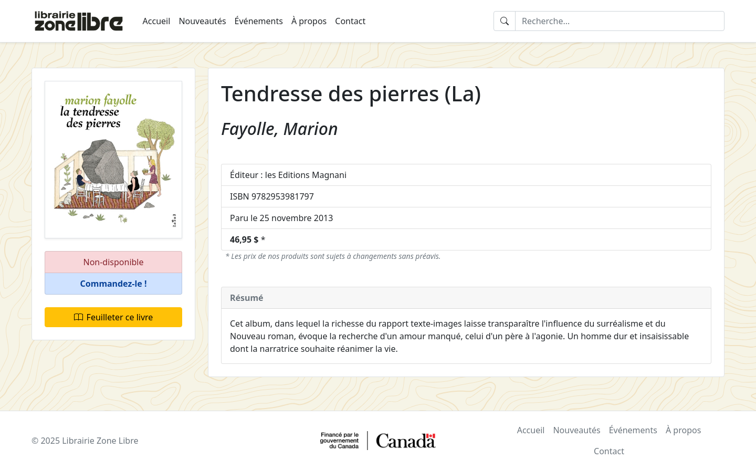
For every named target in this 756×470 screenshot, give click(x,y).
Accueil (157, 21)
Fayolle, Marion (279, 128)
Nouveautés (202, 21)
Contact (350, 21)
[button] (113, 284)
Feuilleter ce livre (113, 317)
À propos (309, 21)
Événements (259, 21)
